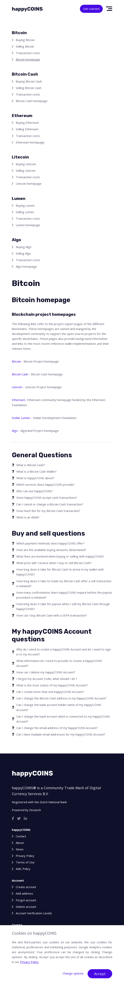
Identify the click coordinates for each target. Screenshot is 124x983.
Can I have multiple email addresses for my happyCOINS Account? (60, 734)
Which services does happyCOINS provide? (45, 484)
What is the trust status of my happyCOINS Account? (52, 685)
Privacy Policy (25, 856)
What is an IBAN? (27, 517)
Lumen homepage (28, 225)
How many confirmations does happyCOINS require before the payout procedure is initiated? (64, 594)
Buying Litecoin (26, 164)
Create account (26, 887)
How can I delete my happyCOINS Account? (45, 672)
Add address (24, 893)
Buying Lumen (25, 205)
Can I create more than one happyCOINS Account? (50, 692)
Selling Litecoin (25, 170)
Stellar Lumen (21, 418)
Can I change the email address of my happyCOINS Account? (57, 728)
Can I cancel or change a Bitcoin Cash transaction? (49, 504)
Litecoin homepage (29, 184)
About (20, 843)
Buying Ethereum (27, 123)
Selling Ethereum (27, 129)
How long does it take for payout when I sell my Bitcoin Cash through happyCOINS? (63, 606)
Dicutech (35, 810)
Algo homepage (26, 266)
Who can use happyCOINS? (34, 491)
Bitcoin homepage (28, 59)
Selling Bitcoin (25, 46)
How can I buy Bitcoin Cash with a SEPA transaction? (51, 615)
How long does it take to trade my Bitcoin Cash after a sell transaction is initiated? (63, 583)
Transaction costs (28, 53)
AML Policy (23, 869)
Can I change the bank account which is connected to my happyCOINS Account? (63, 718)
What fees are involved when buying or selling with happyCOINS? (60, 556)
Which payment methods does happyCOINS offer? (50, 543)
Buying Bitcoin (25, 40)
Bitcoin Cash (20, 374)
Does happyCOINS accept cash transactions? (46, 497)
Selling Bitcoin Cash (28, 88)
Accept (100, 973)
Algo (15, 431)
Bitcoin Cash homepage (31, 101)
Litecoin (17, 387)
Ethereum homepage (30, 142)
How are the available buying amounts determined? (51, 550)
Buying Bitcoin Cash (29, 81)
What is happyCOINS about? (35, 478)
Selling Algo (23, 253)
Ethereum (18, 400)
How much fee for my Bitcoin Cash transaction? (48, 511)
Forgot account (26, 900)
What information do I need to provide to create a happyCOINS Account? (59, 663)
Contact (21, 836)
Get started (91, 9)
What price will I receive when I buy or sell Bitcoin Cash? (54, 563)
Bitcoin (16, 361)
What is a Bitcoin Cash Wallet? (36, 471)
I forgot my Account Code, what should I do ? (46, 679)
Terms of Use (25, 862)
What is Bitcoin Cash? (30, 465)
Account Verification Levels (34, 913)
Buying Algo (23, 247)
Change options (73, 973)
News (20, 849)
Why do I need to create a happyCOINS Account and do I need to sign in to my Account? (63, 651)
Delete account (26, 907)
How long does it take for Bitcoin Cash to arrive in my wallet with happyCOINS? (60, 571)
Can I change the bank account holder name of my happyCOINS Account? (58, 707)
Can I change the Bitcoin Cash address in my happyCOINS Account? (61, 698)
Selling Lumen (25, 212)
